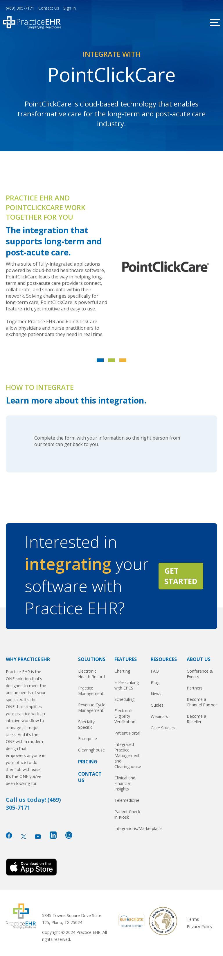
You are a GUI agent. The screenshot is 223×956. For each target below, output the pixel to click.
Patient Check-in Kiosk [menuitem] (128, 814)
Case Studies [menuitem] (163, 728)
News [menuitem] (156, 693)
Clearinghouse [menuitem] (91, 750)
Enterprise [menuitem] (87, 738)
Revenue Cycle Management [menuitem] (91, 707)
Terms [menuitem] (193, 919)
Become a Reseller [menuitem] (196, 718)
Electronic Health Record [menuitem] (91, 673)
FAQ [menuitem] (155, 671)
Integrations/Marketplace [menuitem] (129, 828)
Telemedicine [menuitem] (126, 800)
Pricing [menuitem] (87, 761)
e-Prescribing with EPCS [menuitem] (126, 685)
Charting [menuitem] (122, 671)
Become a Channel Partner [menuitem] (202, 702)
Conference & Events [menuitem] (200, 673)
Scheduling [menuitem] (124, 699)
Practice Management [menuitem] (90, 690)
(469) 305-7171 (20, 8)
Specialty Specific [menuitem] (86, 724)
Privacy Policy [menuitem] (199, 926)
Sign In (69, 8)
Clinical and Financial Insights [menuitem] (124, 783)
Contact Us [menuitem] (90, 777)
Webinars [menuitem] (159, 716)
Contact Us (48, 8)
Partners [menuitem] (195, 688)
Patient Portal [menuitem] (127, 733)
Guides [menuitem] (157, 705)
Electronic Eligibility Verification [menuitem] (124, 716)
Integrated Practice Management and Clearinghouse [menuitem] (127, 755)
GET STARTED (180, 576)
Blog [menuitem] (155, 682)
